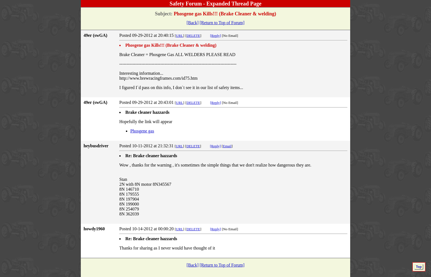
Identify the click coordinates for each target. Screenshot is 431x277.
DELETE (193, 36)
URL (179, 36)
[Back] (193, 22)
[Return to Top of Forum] (222, 22)
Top (419, 267)
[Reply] (215, 36)
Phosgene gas (142, 131)
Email (227, 146)
